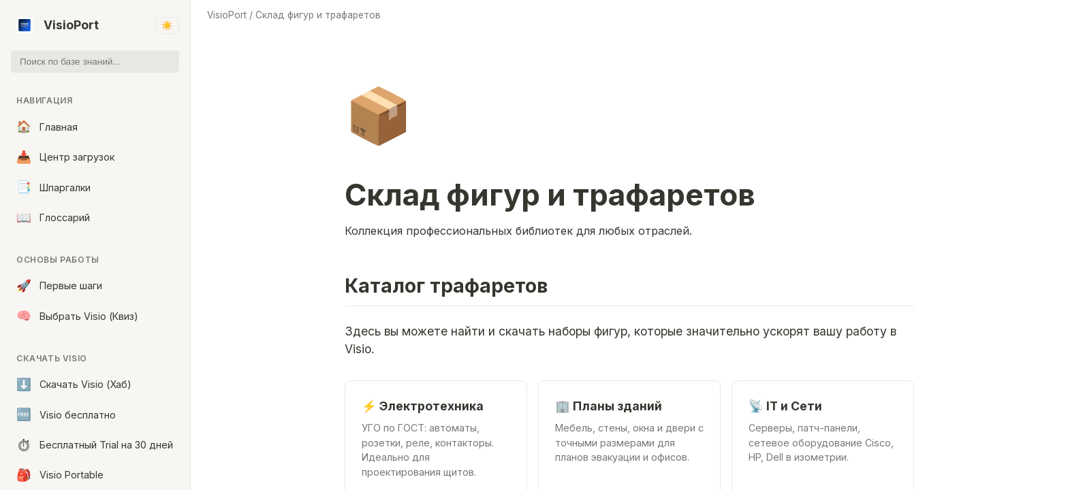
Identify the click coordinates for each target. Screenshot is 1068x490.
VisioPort (57, 25)
